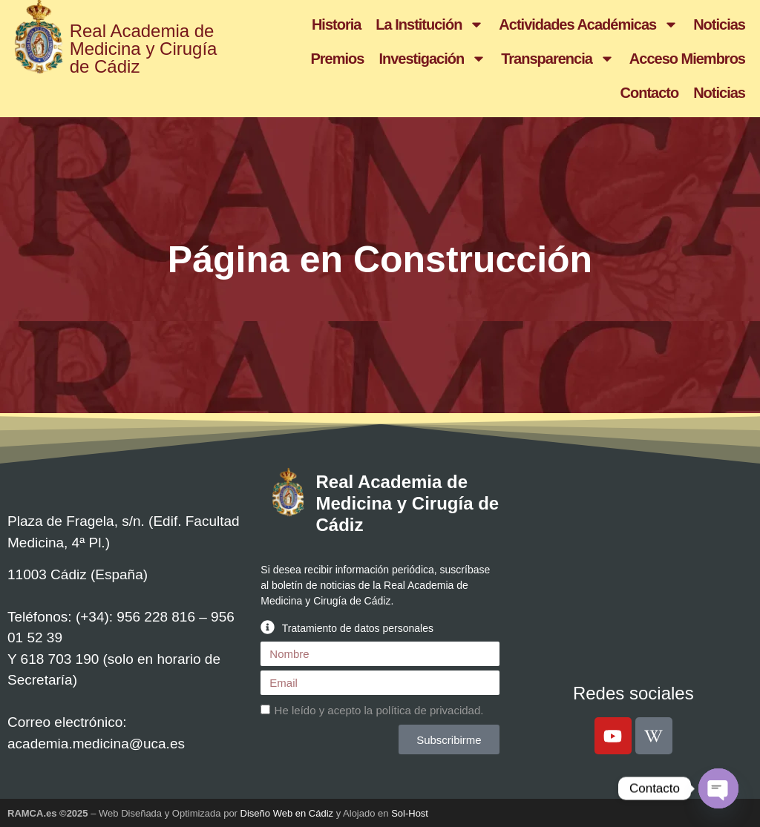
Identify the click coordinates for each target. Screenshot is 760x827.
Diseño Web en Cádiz (287, 813)
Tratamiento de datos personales (357, 628)
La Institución (430, 24)
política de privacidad (428, 710)
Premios (337, 58)
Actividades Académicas (588, 24)
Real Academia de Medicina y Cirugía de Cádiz (143, 48)
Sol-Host (409, 813)
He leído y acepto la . (379, 710)
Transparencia (558, 58)
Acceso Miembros (687, 58)
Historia (336, 24)
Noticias (719, 24)
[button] (380, 627)
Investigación (432, 58)
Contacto (649, 93)
